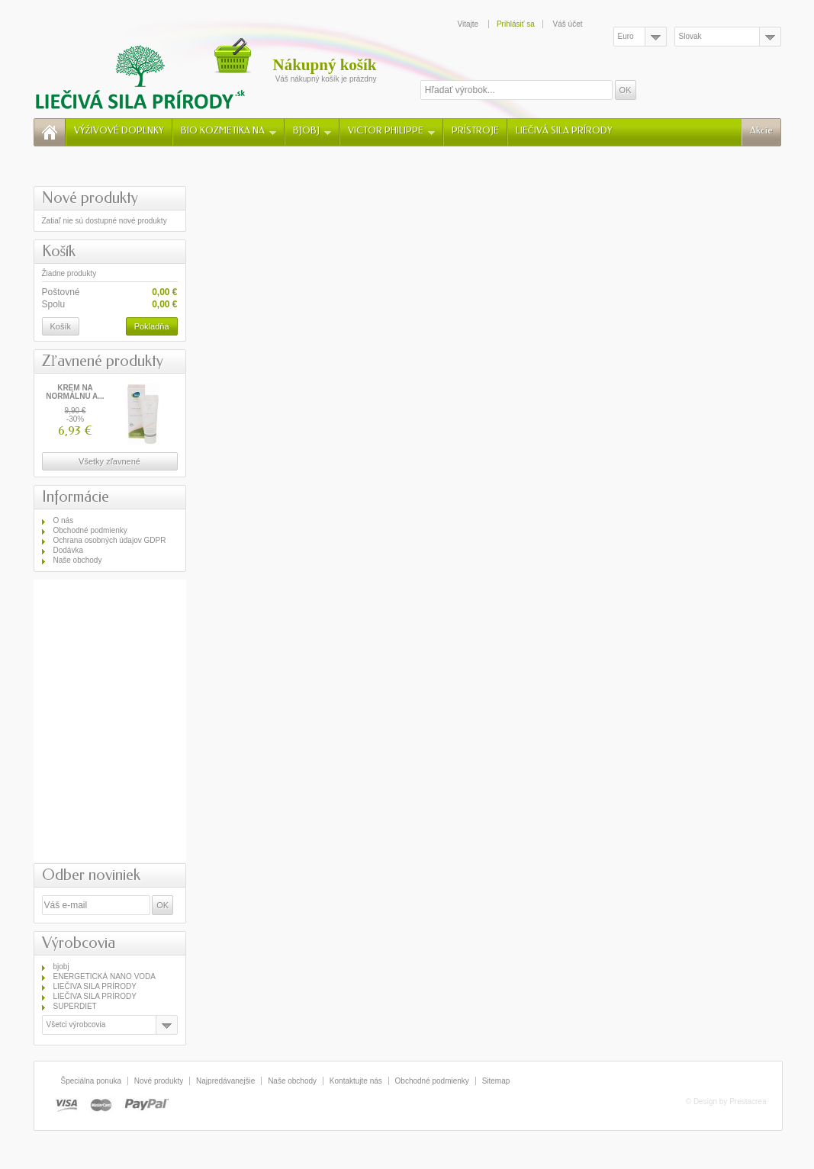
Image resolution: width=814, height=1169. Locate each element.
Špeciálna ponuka (91, 1081)
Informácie (75, 497)
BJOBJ (312, 130)
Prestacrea (747, 1101)
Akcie (761, 130)
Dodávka (68, 550)
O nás (63, 520)
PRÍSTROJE (475, 130)
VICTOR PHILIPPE (391, 130)
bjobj (61, 966)
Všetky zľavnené (109, 461)
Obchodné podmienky (90, 530)
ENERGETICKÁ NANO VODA (104, 976)
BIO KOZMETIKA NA (228, 130)
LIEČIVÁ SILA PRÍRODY (564, 130)
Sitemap (496, 1081)
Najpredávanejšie (225, 1081)
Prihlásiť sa (516, 24)
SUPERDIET (75, 1006)
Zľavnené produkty (102, 361)
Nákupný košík (325, 65)
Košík (59, 251)
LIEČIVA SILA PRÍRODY (95, 986)
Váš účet (568, 24)
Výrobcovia (78, 943)
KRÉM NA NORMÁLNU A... (75, 392)
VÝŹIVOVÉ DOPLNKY (119, 130)
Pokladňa (151, 326)
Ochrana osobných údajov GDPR (109, 540)
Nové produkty (90, 198)
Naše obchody (77, 560)
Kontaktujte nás (356, 1081)
